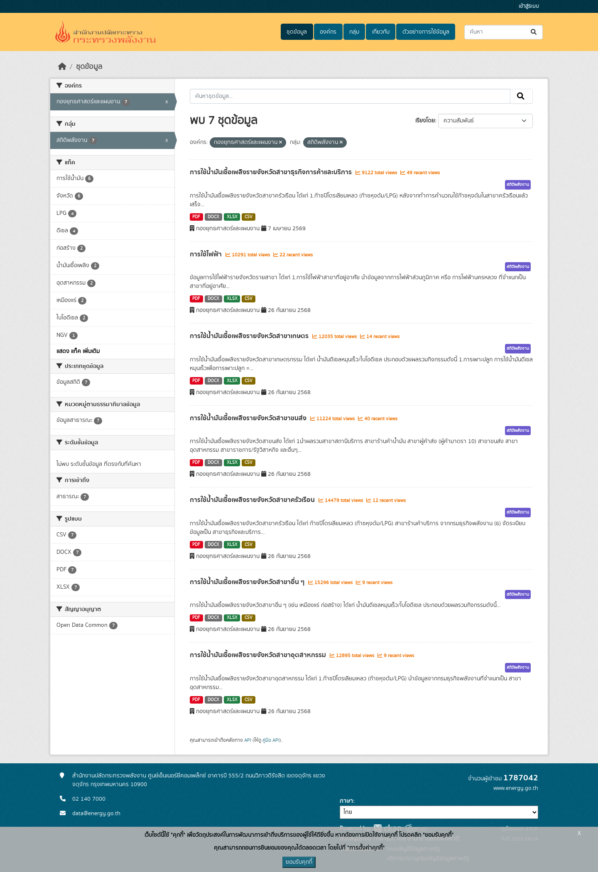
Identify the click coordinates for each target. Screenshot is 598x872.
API (247, 740)
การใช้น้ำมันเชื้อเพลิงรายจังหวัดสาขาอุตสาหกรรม (259, 655)
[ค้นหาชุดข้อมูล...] (503, 32)
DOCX (213, 217)
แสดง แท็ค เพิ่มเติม (78, 351)
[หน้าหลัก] (62, 66)
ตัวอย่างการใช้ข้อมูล (425, 32)
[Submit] (534, 32)
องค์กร (328, 32)
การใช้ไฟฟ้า (206, 254)
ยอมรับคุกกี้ (299, 862)
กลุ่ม (354, 32)
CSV (248, 217)
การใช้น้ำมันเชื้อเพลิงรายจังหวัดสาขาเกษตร (250, 336)
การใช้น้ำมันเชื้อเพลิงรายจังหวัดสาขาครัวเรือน (253, 499)
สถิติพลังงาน (518, 185)
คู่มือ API (270, 740)
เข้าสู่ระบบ (529, 6)
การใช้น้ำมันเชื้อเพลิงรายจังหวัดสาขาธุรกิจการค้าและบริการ (271, 172)
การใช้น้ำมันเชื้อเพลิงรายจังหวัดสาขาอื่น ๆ (248, 582)
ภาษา (346, 801)
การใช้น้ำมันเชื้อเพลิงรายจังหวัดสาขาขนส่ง (249, 418)
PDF (196, 217)
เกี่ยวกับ (381, 32)
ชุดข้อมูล (297, 32)
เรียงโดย (425, 121)
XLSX (232, 217)
